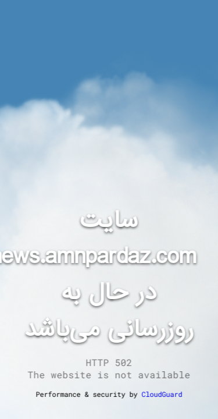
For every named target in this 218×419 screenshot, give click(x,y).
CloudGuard (162, 394)
